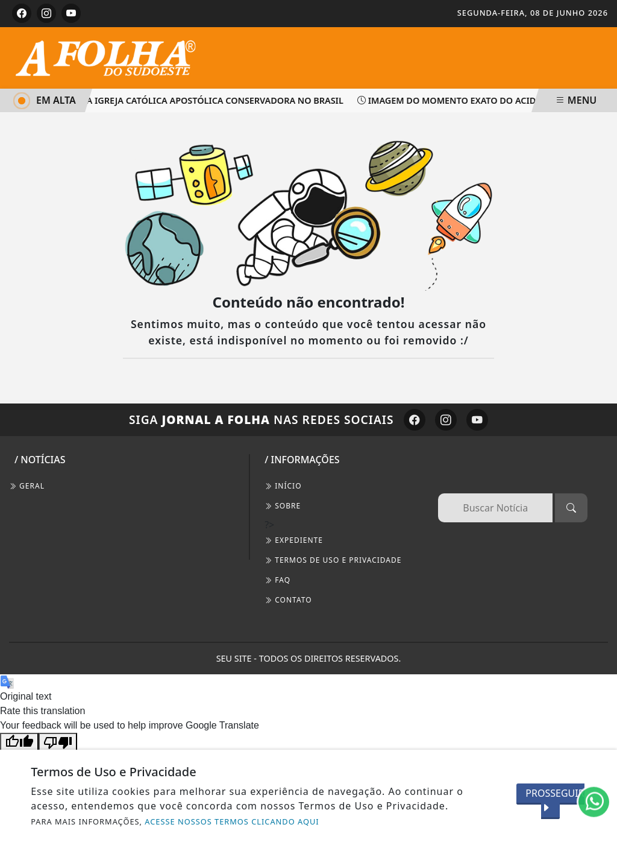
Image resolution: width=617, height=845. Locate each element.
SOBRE (283, 506)
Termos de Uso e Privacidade (333, 560)
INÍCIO (283, 486)
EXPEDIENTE (294, 540)
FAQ (277, 580)
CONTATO (288, 600)
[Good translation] (19, 742)
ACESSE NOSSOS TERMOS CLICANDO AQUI (232, 821)
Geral (27, 486)
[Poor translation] (58, 742)
